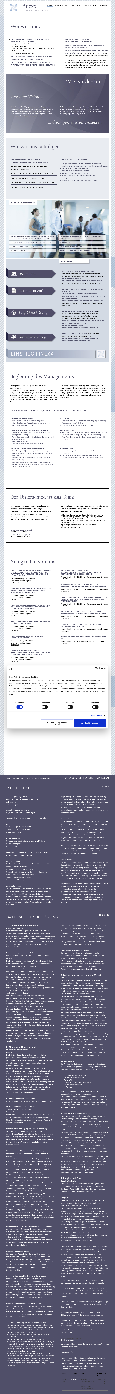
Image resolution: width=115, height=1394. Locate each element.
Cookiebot (64, 1347)
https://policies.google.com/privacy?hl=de (76, 1240)
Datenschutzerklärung (79, 778)
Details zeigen (96, 715)
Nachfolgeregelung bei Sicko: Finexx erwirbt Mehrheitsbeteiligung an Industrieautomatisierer (83, 612)
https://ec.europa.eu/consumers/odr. (20, 869)
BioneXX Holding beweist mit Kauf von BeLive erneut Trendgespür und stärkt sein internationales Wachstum (31, 590)
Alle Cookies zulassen (90, 723)
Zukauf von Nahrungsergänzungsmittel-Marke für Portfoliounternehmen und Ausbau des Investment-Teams (85, 599)
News (94, 5)
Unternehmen (62, 5)
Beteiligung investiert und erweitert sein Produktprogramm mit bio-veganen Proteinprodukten (30, 607)
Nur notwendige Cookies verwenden (57, 723)
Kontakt (104, 5)
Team (86, 5)
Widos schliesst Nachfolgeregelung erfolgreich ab (83, 638)
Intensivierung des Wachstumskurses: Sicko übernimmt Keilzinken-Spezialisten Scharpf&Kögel (84, 585)
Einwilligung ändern (67, 1340)
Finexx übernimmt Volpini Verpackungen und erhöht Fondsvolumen (31, 622)
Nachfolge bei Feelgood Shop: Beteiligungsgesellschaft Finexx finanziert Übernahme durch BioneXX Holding (31, 652)
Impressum (102, 778)
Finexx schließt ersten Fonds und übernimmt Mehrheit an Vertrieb (81, 625)
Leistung (76, 5)
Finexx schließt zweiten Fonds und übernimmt (27, 637)
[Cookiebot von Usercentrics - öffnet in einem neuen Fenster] (96, 668)
